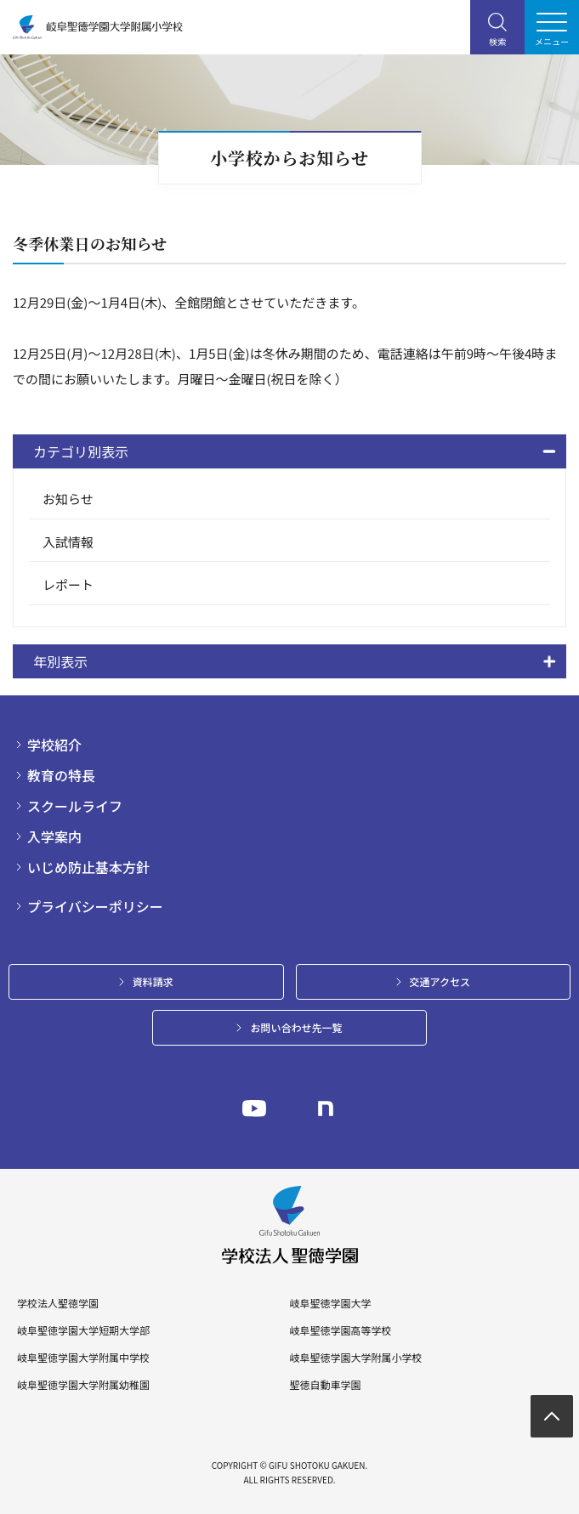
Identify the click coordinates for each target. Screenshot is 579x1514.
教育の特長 (61, 775)
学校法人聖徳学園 (58, 1303)
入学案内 (54, 836)
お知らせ (68, 499)
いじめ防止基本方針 (88, 867)
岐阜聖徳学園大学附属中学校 (83, 1357)
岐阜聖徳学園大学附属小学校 (355, 1357)
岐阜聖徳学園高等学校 (340, 1330)
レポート (68, 584)
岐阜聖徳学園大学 (330, 1303)
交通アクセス (440, 981)
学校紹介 (54, 744)
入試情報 (68, 542)
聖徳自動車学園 (324, 1385)
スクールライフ (74, 806)
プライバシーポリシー (95, 906)
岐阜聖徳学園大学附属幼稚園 (83, 1385)
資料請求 (153, 981)
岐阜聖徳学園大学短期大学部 (83, 1330)
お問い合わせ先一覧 (296, 1027)
